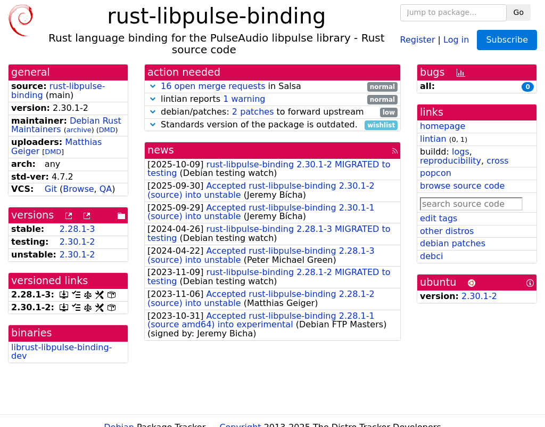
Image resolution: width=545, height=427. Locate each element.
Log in (456, 39)
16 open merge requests (213, 86)
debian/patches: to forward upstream (272, 112)
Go (519, 12)
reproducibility (450, 161)
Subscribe (507, 40)
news (160, 150)
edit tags (438, 218)
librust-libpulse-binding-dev (61, 351)
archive (79, 130)
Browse (78, 189)
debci (431, 256)
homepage (442, 126)
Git (51, 189)
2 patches (253, 112)
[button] (152, 86)
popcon (435, 173)
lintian (433, 139)
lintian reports (272, 99)
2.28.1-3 (77, 229)
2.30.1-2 (77, 242)
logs (460, 152)
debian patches (452, 243)
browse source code (462, 186)
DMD (107, 130)
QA (106, 189)
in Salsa (272, 86)
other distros (447, 231)
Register (417, 39)
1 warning (244, 99)
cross (497, 161)
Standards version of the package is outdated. (272, 125)
